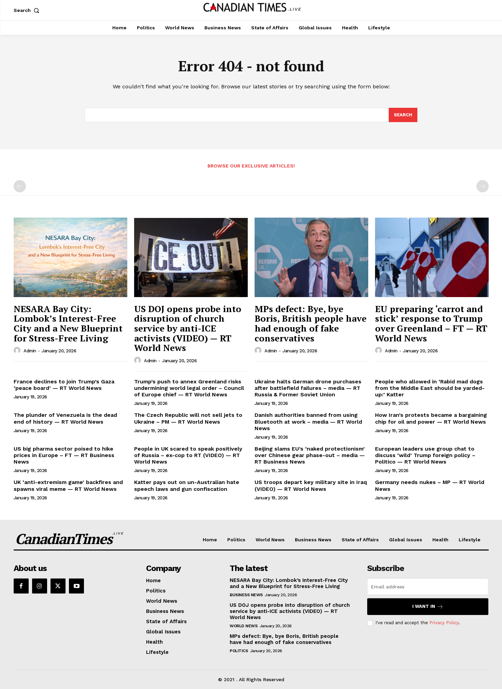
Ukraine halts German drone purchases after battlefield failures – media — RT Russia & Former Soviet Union (308, 388)
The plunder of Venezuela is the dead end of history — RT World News (65, 418)
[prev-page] (20, 186)
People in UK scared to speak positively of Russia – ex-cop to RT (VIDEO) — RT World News (188, 455)
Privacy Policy (444, 622)
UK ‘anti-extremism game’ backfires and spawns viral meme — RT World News (68, 485)
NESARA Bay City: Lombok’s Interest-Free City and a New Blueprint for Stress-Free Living (68, 323)
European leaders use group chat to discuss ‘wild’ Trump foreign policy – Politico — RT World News (425, 455)
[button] (28, 10)
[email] (427, 586)
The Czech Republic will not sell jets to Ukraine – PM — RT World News (188, 418)
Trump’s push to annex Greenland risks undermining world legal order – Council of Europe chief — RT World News (189, 388)
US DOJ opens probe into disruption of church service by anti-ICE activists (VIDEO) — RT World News (187, 328)
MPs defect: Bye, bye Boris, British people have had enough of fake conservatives (311, 323)
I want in (427, 606)
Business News (246, 594)
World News (243, 626)
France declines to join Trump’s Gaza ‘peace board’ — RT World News (64, 384)
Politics (239, 650)
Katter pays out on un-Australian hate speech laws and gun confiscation (186, 485)
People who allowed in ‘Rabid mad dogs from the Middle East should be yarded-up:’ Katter (430, 388)
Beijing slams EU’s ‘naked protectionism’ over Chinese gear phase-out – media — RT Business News (310, 455)
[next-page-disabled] (482, 186)
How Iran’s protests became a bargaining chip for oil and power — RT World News (431, 418)
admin (30, 350)
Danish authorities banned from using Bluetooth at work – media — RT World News (308, 421)
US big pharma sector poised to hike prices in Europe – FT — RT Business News (64, 455)
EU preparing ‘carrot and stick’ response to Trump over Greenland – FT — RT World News (431, 323)
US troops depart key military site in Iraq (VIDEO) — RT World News (311, 485)
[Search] (403, 115)
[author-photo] (18, 350)
